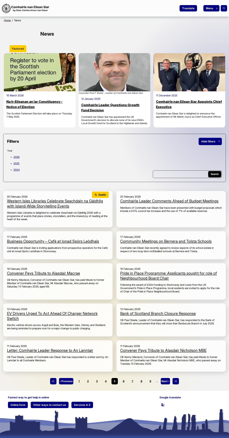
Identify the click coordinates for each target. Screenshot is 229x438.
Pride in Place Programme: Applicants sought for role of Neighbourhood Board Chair (168, 275)
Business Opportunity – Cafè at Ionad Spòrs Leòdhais (53, 241)
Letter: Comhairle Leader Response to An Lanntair (50, 350)
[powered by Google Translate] (163, 405)
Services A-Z (82, 404)
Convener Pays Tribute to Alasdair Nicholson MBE (163, 350)
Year (9, 150)
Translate (188, 8)
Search (224, 8)
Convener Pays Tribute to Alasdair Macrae (43, 273)
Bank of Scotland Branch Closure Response (158, 313)
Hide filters (208, 141)
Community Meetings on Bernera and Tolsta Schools (166, 241)
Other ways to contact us (49, 404)
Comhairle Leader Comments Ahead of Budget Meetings (169, 201)
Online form (17, 404)
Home (7, 20)
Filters (13, 141)
